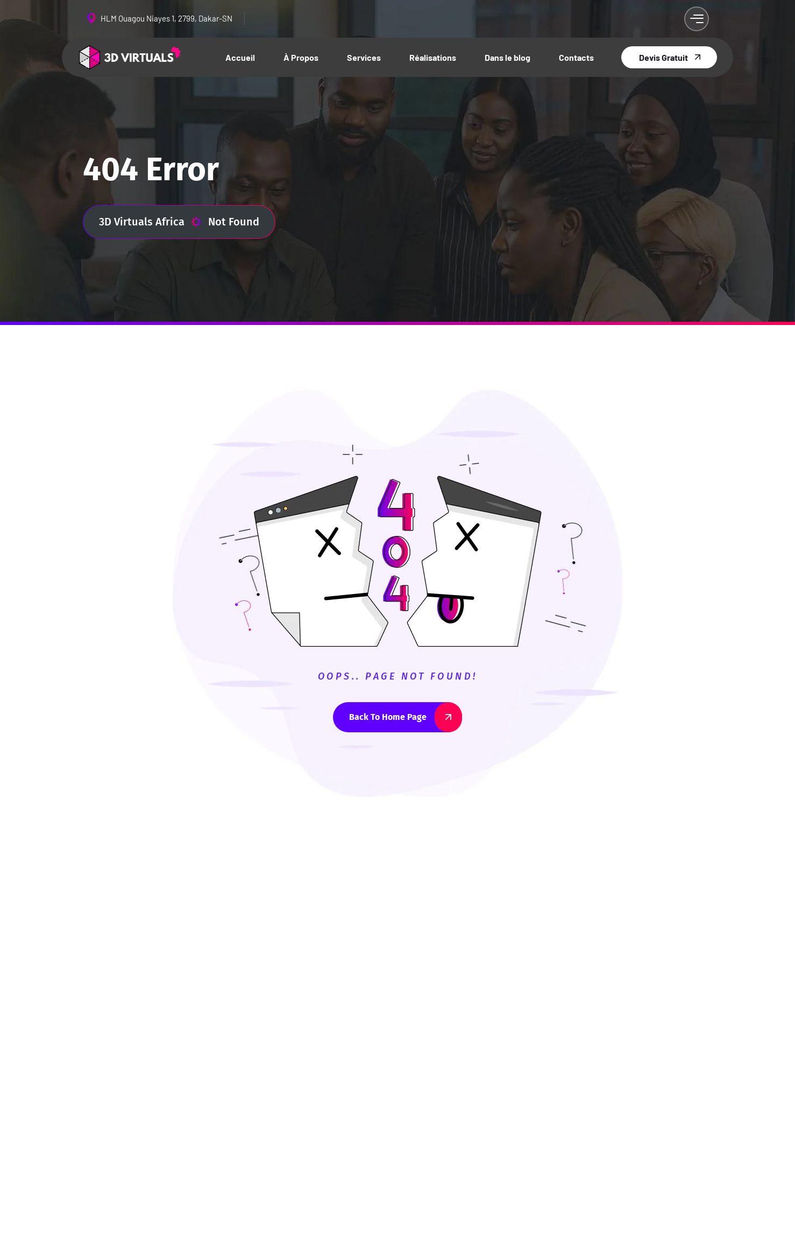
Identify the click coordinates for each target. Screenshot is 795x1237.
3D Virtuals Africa (150, 222)
